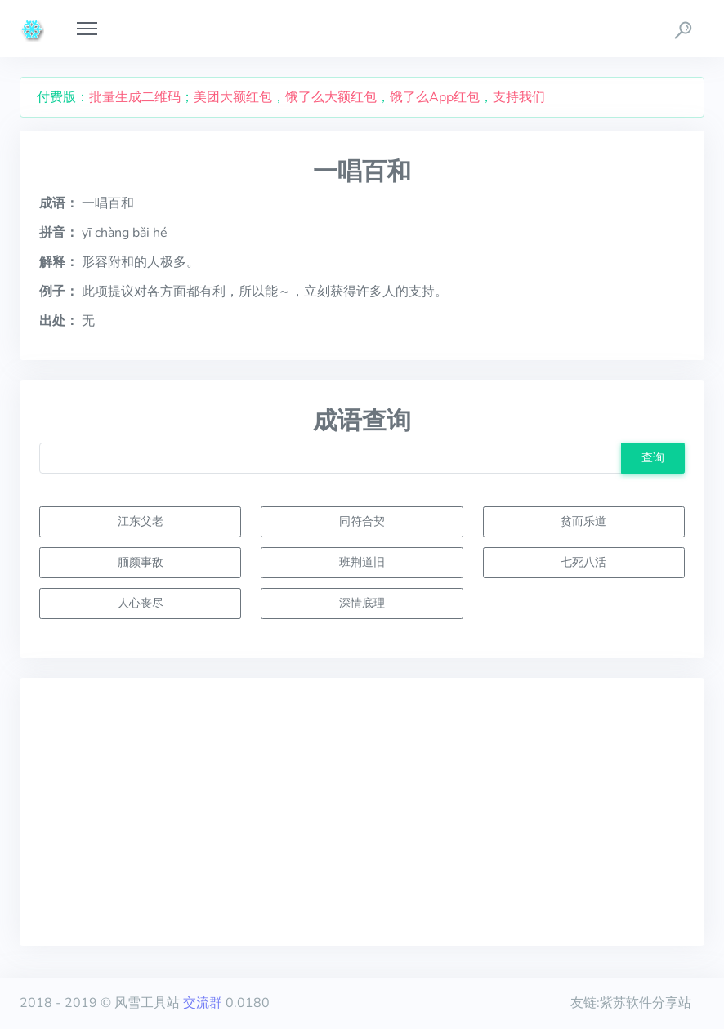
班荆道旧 (362, 562)
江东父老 (140, 521)
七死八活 (583, 562)
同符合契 (362, 521)
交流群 (202, 1003)
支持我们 (519, 97)
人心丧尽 (140, 603)
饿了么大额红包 (331, 97)
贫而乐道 (583, 521)
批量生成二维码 (135, 97)
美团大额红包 (233, 97)
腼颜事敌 (140, 562)
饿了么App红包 (435, 97)
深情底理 (362, 603)
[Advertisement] (362, 811)
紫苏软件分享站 (645, 1003)
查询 (652, 457)
